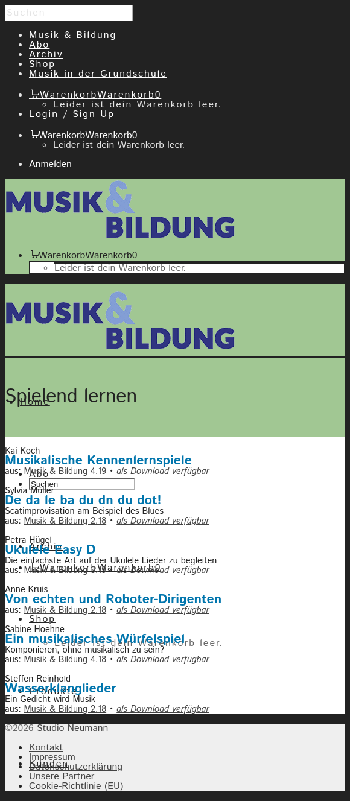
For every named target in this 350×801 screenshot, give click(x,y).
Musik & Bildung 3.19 (65, 570)
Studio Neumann (73, 728)
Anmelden (50, 164)
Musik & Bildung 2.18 (65, 520)
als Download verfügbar (162, 471)
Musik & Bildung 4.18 (65, 659)
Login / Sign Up (72, 114)
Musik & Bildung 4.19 (65, 471)
